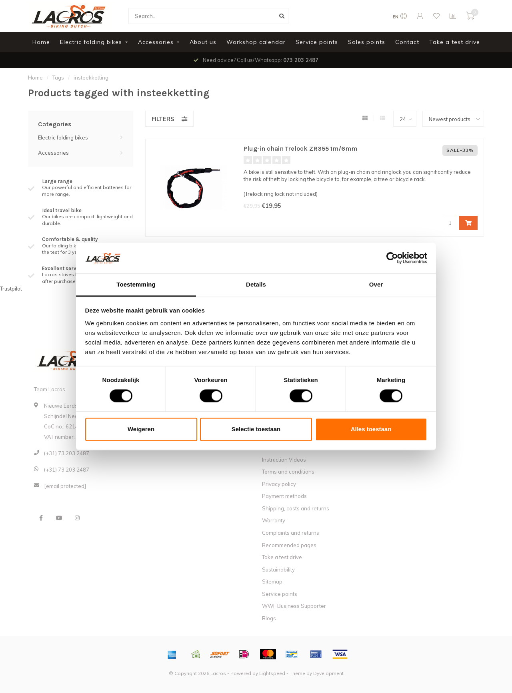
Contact (407, 42)
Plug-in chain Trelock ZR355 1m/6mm (300, 148)
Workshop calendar (256, 42)
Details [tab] (256, 284)
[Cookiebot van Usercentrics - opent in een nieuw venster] (392, 258)
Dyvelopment (328, 673)
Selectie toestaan (256, 429)
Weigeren (141, 429)
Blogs (269, 618)
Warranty (273, 520)
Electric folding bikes (91, 42)
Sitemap (272, 581)
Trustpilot (11, 288)
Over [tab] (376, 284)
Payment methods (284, 496)
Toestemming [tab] (136, 284)
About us (203, 42)
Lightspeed (272, 673)
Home (41, 42)
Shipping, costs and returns (295, 508)
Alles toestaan (371, 429)
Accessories (156, 42)
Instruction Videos (284, 459)
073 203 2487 (300, 60)
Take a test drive (454, 42)
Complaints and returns (290, 533)
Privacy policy (279, 484)
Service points (317, 42)
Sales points (366, 42)
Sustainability (278, 569)
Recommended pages (289, 545)
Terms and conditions (288, 471)
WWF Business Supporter (294, 606)
